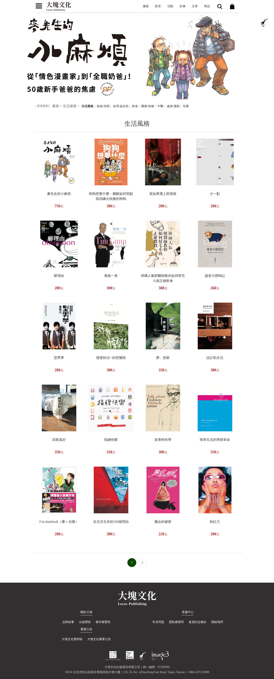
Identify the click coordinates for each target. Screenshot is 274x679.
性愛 (186, 106)
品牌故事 (68, 622)
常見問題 (158, 622)
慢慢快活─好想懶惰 (110, 357)
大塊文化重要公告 (99, 639)
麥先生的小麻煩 (59, 193)
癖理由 (59, 275)
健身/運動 (173, 106)
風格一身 (111, 275)
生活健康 (69, 106)
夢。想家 (163, 357)
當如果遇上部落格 (162, 193)
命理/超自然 (121, 106)
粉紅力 (215, 521)
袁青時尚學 (162, 439)
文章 (195, 6)
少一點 (215, 193)
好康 (182, 6)
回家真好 (59, 439)
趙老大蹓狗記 (215, 275)
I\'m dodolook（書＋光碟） (59, 521)
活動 (170, 6)
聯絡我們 (217, 622)
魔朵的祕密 (162, 521)
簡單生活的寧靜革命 (215, 439)
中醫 (160, 106)
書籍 (146, 6)
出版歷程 (85, 622)
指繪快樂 (111, 439)
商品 (207, 6)
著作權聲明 (103, 622)
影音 (158, 6)
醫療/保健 (147, 106)
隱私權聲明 (176, 622)
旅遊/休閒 (103, 106)
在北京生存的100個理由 (111, 521)
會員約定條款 (197, 622)
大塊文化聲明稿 (72, 639)
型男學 (59, 357)
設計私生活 (214, 357)
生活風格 (87, 106)
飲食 (135, 106)
